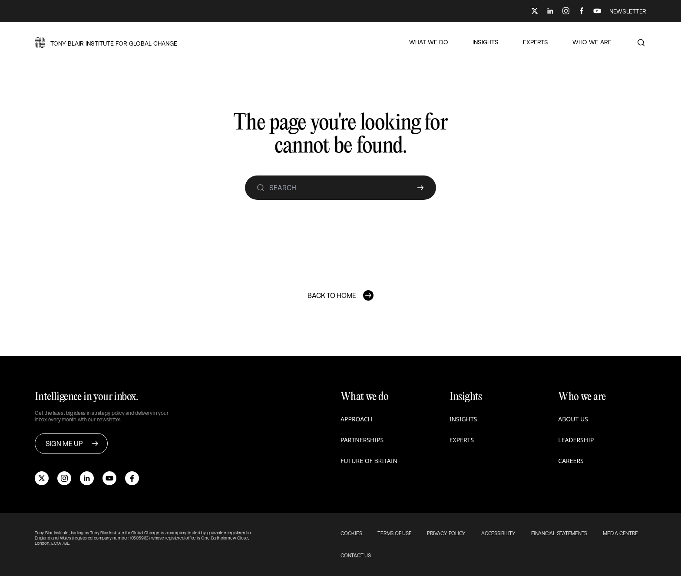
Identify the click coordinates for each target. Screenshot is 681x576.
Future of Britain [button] (368, 461)
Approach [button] (356, 419)
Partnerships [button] (361, 440)
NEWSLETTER (627, 11)
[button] (106, 42)
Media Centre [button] (620, 533)
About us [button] (573, 419)
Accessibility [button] (498, 533)
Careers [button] (570, 461)
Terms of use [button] (394, 533)
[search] (260, 187)
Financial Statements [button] (559, 533)
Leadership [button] (576, 440)
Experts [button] (462, 440)
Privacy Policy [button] (446, 533)
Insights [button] (463, 419)
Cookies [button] (351, 533)
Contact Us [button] (355, 556)
